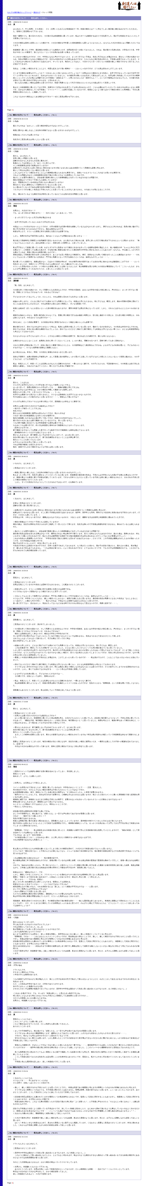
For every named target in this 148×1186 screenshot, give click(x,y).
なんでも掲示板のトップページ (19, 12)
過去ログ (36, 12)
